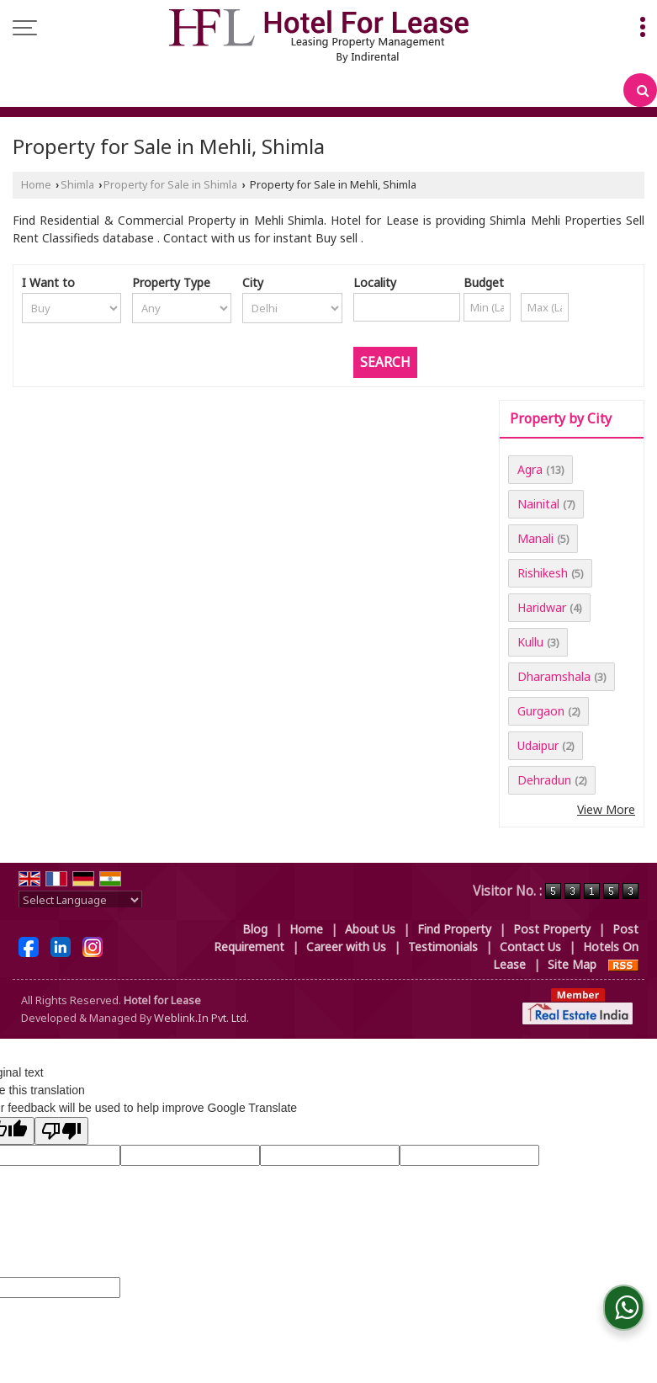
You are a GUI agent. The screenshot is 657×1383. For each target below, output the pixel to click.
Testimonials (443, 947)
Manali (535, 538)
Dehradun (544, 780)
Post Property (552, 929)
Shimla (77, 185)
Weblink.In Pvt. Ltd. (201, 1018)
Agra (530, 469)
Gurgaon (540, 711)
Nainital (538, 504)
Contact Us (530, 947)
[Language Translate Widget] (80, 900)
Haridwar (541, 607)
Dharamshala (554, 676)
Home (36, 185)
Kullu (530, 642)
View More (606, 809)
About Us (370, 929)
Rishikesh (542, 573)
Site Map (572, 964)
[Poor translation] (61, 1131)
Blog (255, 929)
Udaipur (538, 745)
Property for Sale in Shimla (170, 185)
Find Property (454, 929)
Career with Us (346, 947)
